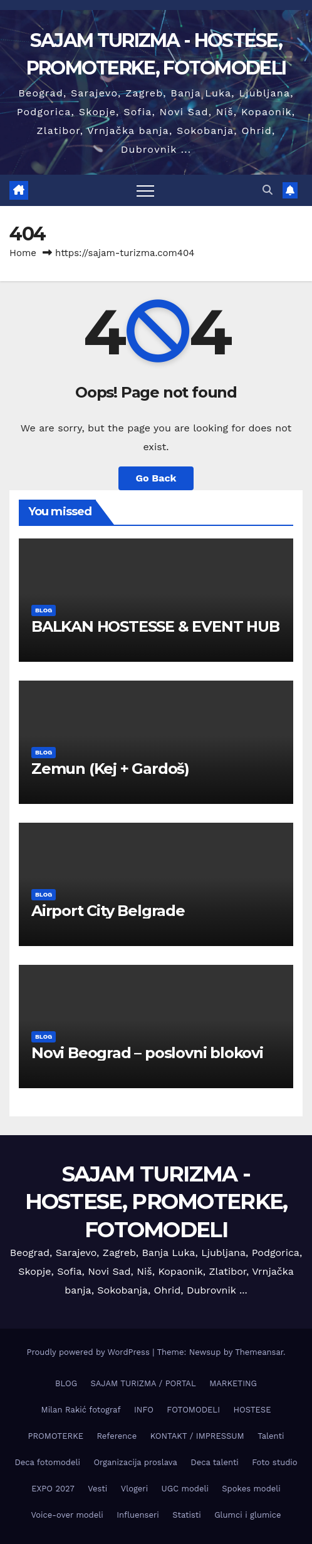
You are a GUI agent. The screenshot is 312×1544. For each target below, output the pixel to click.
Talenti (270, 1436)
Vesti (97, 1488)
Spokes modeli (251, 1488)
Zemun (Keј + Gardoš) (110, 768)
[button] (268, 190)
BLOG (43, 610)
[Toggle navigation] (145, 190)
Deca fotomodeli (47, 1462)
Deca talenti (214, 1462)
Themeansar (259, 1352)
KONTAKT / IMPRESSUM (197, 1436)
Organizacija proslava (135, 1462)
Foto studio (274, 1462)
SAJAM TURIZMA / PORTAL (143, 1383)
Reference (116, 1436)
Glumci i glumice (247, 1515)
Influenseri (138, 1515)
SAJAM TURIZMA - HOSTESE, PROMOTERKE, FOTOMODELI (156, 1201)
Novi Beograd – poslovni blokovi (147, 1053)
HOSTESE (252, 1409)
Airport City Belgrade (108, 911)
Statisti (186, 1515)
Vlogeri (134, 1488)
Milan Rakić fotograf (81, 1409)
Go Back (156, 478)
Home (22, 253)
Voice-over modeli (67, 1515)
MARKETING (233, 1383)
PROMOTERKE (55, 1436)
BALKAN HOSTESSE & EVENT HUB (155, 626)
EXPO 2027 (52, 1488)
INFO (143, 1409)
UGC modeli (185, 1488)
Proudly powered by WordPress (89, 1352)
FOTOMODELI (193, 1409)
